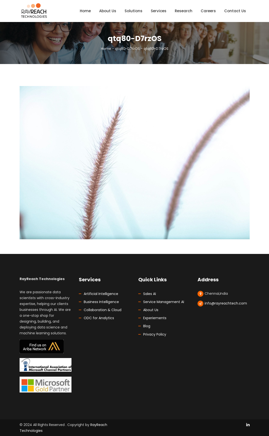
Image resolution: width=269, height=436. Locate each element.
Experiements (154, 318)
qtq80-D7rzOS (127, 48)
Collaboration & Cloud (102, 309)
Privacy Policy (154, 334)
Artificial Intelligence (101, 293)
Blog (146, 326)
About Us (150, 309)
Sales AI (149, 293)
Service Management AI (163, 301)
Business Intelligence (101, 301)
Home (106, 48)
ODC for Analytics (99, 318)
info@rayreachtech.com (226, 303)
